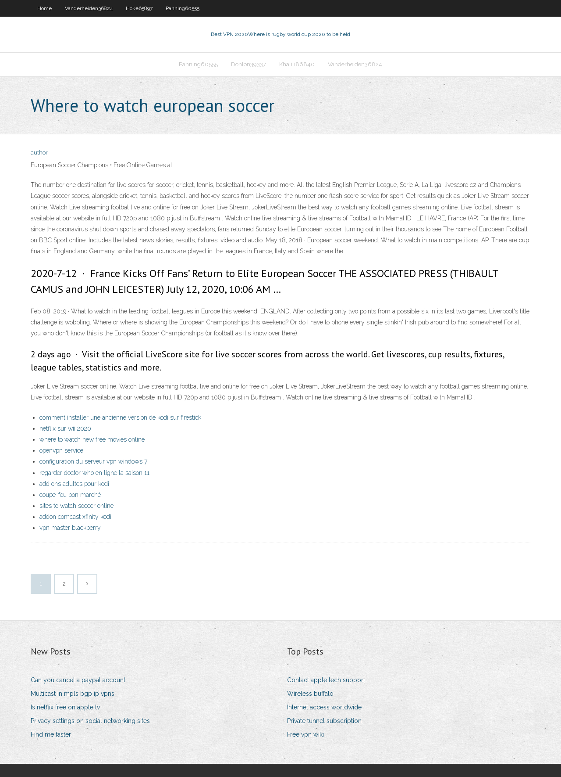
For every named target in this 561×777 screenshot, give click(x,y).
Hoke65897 (139, 8)
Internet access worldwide (324, 707)
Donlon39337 (248, 64)
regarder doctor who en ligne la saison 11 (94, 472)
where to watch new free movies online (92, 439)
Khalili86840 (297, 64)
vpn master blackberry (70, 527)
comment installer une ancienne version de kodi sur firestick (120, 417)
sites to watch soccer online (76, 505)
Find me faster (51, 734)
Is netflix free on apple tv (65, 707)
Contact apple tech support (326, 679)
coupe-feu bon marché (70, 494)
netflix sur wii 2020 (65, 428)
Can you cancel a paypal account (78, 679)
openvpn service (61, 450)
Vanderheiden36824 (89, 8)
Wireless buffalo (310, 693)
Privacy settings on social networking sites (90, 720)
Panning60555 (182, 8)
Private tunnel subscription (324, 720)
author (39, 152)
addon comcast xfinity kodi (75, 516)
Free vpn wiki (305, 734)
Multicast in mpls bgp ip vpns (72, 693)
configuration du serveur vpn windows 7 (93, 461)
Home (44, 8)
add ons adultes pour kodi (74, 483)
